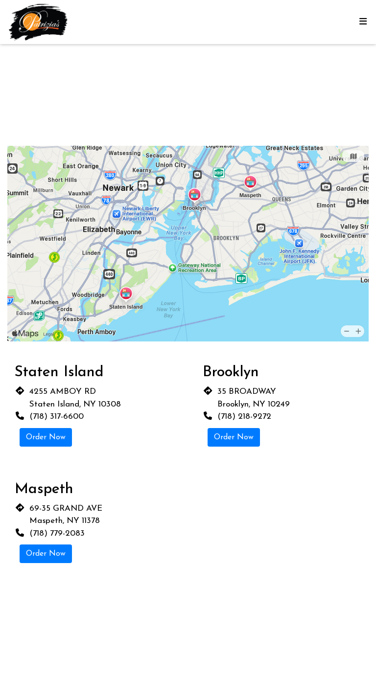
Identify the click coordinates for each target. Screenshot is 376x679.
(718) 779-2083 (57, 533)
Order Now (46, 437)
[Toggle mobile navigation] (362, 22)
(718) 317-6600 (56, 416)
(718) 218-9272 (244, 416)
